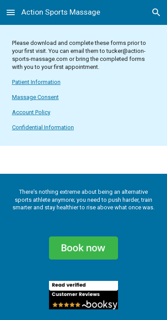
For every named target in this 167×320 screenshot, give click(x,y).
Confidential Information (43, 127)
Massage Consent (35, 97)
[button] (10, 12)
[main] (83, 85)
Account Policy (31, 112)
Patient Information (36, 82)
